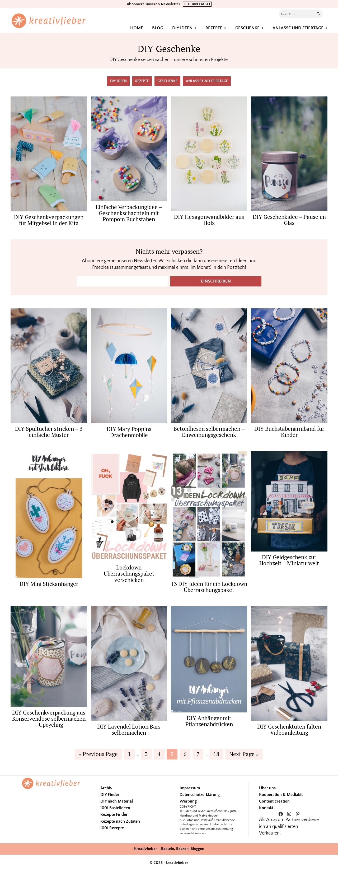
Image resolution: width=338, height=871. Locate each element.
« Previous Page (98, 754)
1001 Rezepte (112, 828)
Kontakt (266, 807)
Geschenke (167, 81)
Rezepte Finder (114, 814)
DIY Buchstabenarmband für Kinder (289, 431)
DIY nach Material (116, 801)
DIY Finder (109, 794)
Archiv (106, 788)
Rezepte (142, 81)
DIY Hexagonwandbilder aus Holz (209, 219)
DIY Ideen (118, 81)
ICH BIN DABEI (197, 4)
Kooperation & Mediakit (281, 794)
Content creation (274, 801)
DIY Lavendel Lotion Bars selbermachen (129, 729)
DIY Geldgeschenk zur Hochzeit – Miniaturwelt (289, 560)
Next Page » (244, 754)
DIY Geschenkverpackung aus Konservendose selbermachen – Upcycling (49, 718)
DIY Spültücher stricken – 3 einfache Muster (48, 431)
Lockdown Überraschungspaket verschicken (129, 573)
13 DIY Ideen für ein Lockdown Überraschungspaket (209, 587)
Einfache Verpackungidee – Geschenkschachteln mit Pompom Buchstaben (129, 213)
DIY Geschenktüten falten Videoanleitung (289, 729)
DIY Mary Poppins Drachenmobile (129, 432)
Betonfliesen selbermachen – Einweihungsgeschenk (209, 431)
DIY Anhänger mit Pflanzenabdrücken (209, 721)
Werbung (188, 801)
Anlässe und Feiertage (207, 81)
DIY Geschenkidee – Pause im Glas (289, 219)
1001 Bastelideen (115, 807)
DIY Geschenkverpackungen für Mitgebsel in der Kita (48, 220)
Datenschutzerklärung (200, 794)
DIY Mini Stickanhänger (49, 583)
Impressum (190, 788)
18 (218, 754)
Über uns (267, 788)
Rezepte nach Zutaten (120, 821)
